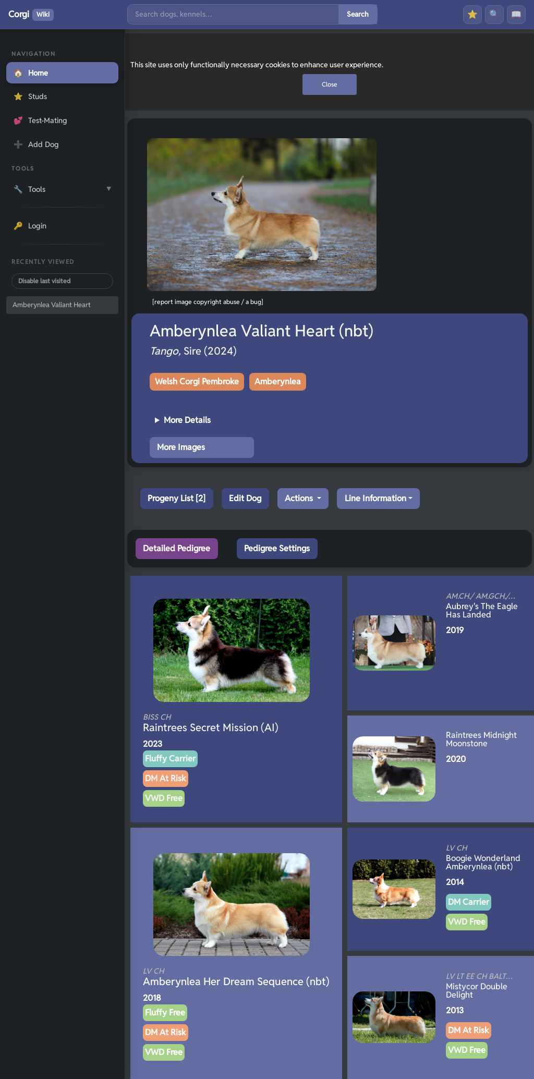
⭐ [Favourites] (472, 14)
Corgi (31, 14)
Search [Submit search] (358, 14)
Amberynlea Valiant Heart (52, 304)
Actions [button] (300, 498)
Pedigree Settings (277, 548)
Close (329, 84)
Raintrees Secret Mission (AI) (217, 723)
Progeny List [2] (176, 498)
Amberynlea (277, 381)
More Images (181, 447)
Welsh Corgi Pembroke (197, 381)
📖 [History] (516, 14)
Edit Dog (245, 498)
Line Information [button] (375, 498)
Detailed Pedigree (176, 548)
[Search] (233, 14)
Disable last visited (44, 281)
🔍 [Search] (494, 14)
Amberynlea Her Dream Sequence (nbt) (236, 977)
